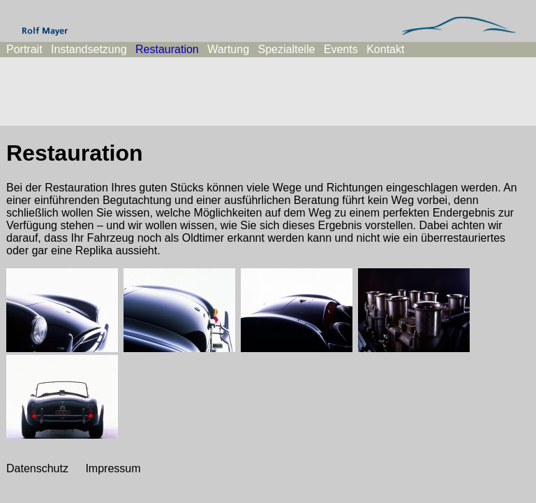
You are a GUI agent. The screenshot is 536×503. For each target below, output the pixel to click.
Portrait (24, 49)
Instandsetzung (89, 49)
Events (341, 49)
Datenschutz (37, 468)
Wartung (228, 49)
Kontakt (385, 49)
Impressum (112, 468)
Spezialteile (286, 49)
